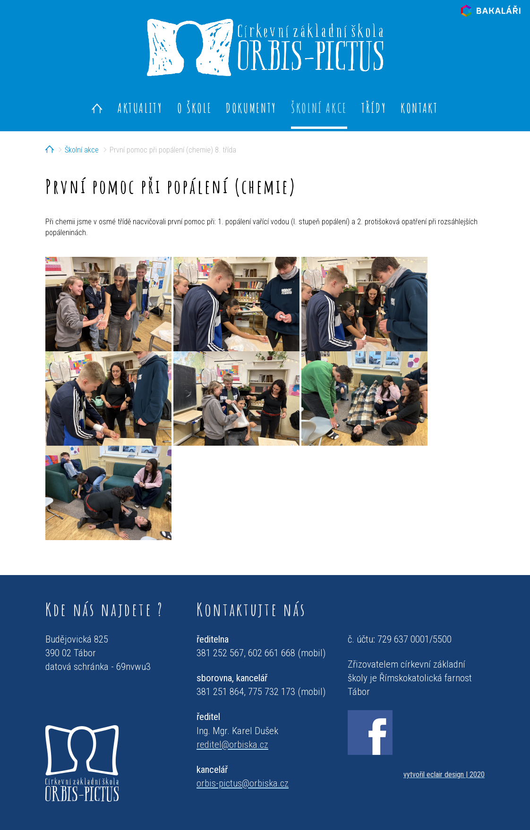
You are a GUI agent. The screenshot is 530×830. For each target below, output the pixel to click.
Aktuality (140, 108)
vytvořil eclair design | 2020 (444, 774)
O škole (194, 108)
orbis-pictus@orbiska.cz (243, 783)
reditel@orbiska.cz (232, 744)
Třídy (373, 108)
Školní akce (319, 108)
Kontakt (419, 108)
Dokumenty (251, 108)
